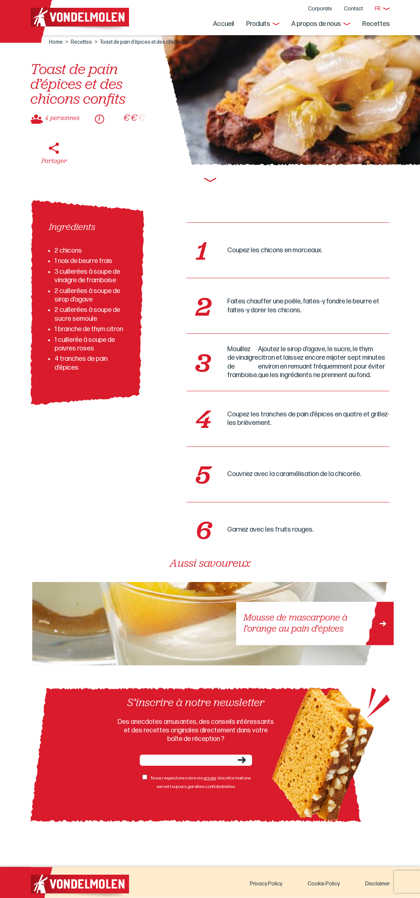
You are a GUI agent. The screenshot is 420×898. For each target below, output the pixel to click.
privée (210, 778)
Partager (54, 161)
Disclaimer (377, 884)
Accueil (223, 24)
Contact (353, 9)
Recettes (376, 24)
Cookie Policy (324, 884)
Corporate (320, 9)
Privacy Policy (266, 884)
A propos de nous (316, 24)
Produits (258, 24)
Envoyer (242, 760)
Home (56, 42)
